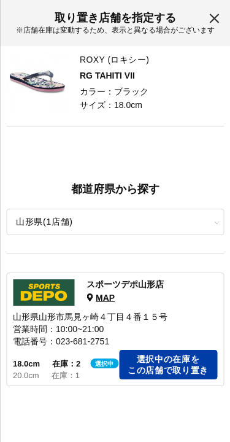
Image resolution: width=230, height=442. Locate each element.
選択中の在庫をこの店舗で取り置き (168, 364)
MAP (105, 297)
